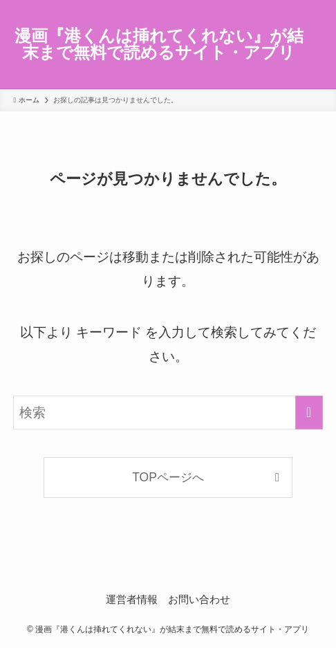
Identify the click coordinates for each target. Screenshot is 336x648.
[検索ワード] (167, 412)
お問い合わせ (199, 599)
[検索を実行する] (309, 412)
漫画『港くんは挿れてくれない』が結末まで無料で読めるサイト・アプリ (159, 45)
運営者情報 (132, 599)
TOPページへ (168, 477)
